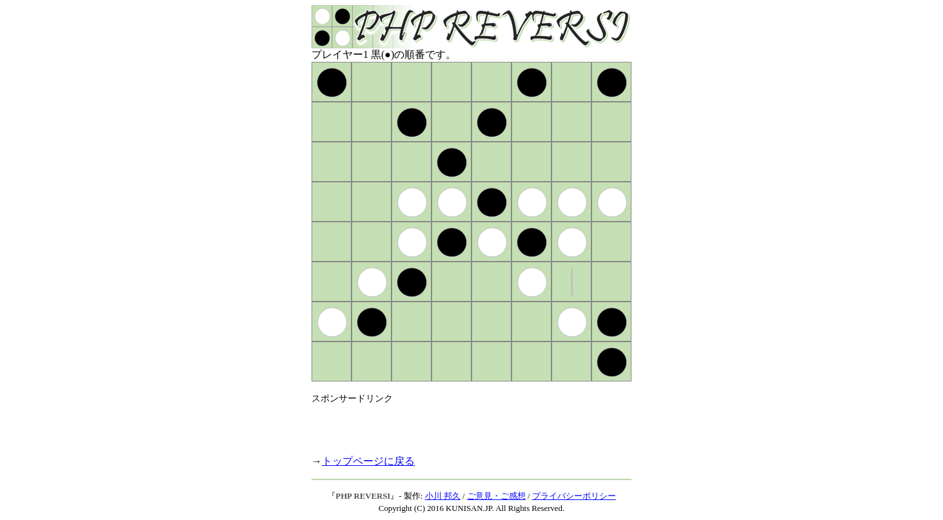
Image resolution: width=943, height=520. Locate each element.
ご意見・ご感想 (496, 496)
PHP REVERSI (362, 496)
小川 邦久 (443, 496)
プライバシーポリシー (574, 496)
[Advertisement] (462, 424)
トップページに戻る (368, 461)
